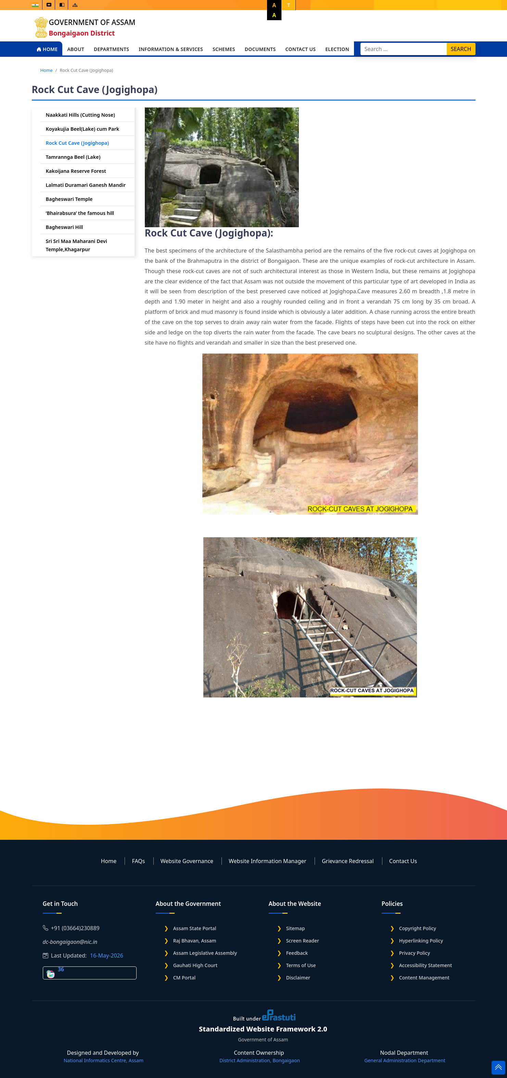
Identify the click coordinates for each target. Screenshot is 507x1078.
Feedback (297, 953)
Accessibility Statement (425, 965)
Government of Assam (92, 22)
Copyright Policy (417, 928)
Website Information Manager (267, 861)
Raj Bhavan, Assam (194, 940)
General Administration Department (404, 1060)
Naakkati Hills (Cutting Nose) (80, 115)
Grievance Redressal (348, 861)
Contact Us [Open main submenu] (301, 49)
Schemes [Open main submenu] (224, 49)
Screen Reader (302, 940)
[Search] (403, 49)
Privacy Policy (414, 953)
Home (47, 49)
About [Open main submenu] (75, 49)
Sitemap (295, 928)
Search (461, 49)
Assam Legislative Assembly (205, 953)
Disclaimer (298, 977)
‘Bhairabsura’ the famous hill (80, 213)
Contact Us (403, 861)
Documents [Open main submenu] (260, 49)
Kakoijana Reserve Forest (76, 171)
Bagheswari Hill (64, 227)
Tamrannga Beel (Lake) (73, 157)
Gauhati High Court (195, 965)
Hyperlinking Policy (421, 940)
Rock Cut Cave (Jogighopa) (77, 143)
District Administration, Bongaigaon (259, 1060)
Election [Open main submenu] (337, 49)
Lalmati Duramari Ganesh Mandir (86, 185)
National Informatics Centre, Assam (103, 1060)
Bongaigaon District (82, 33)
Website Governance (187, 861)
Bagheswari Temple (69, 199)
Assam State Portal (194, 928)
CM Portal (184, 977)
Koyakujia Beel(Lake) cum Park (82, 129)
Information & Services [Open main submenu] (171, 49)
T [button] (288, 5)
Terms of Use (301, 965)
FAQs (138, 861)
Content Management (424, 977)
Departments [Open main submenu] (111, 49)
